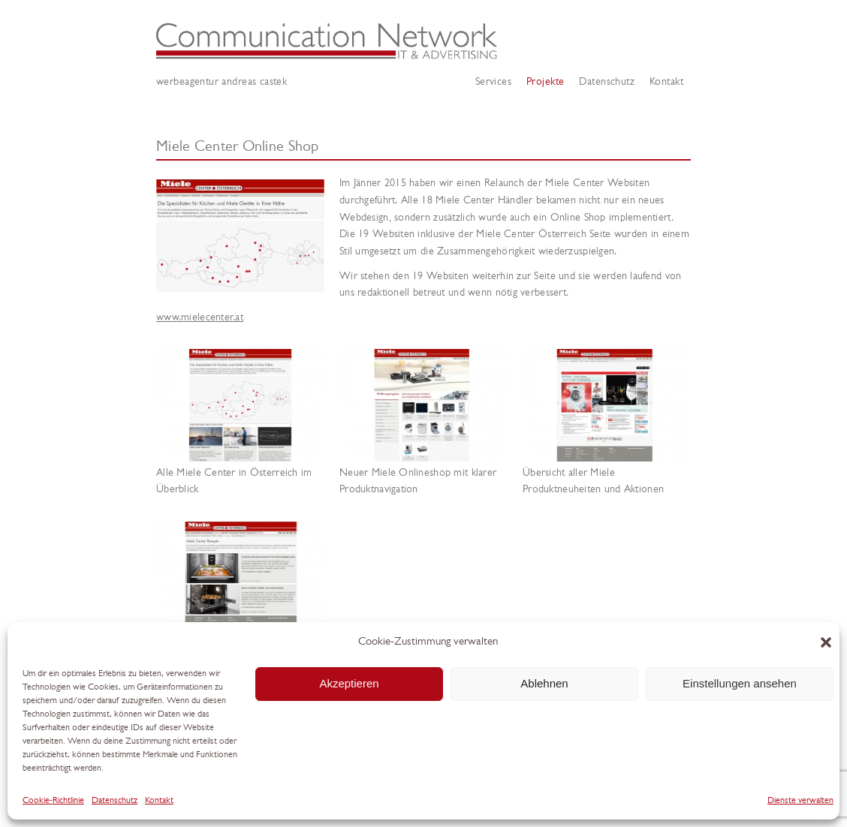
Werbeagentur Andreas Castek (423, 41)
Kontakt (159, 800)
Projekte (545, 82)
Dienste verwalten (800, 800)
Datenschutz (114, 800)
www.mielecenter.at (199, 317)
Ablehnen (544, 683)
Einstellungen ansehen (740, 683)
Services (493, 82)
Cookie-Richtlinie (53, 800)
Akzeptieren (348, 683)
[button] (825, 642)
